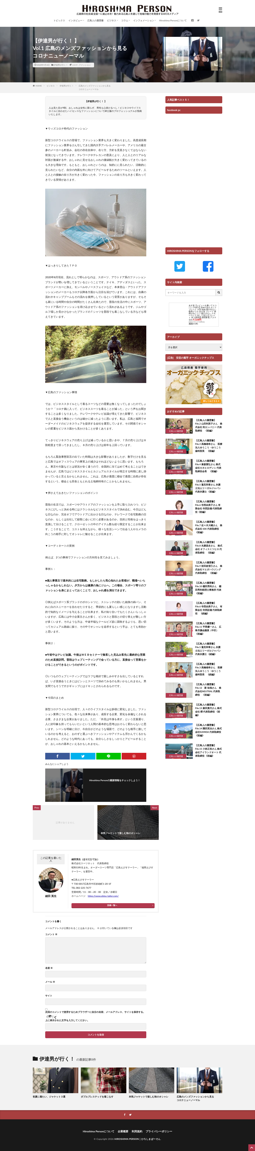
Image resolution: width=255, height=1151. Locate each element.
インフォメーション (143, 20)
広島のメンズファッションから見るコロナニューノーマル (195, 1098)
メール (50, 982)
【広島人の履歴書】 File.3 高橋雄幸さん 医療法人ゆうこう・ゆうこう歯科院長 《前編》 (208, 445)
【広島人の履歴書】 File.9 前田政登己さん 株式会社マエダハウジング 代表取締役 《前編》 (208, 567)
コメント (51, 934)
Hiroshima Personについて (173, 20)
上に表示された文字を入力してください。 (67, 1020)
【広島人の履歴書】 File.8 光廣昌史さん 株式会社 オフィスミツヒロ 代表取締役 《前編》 (208, 547)
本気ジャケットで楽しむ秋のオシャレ (148, 1096)
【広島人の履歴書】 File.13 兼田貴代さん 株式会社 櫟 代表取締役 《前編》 (208, 709)
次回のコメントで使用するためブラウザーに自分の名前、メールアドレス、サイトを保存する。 (95, 1012)
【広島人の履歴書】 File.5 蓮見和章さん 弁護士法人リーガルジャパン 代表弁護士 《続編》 (208, 649)
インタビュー (75, 20)
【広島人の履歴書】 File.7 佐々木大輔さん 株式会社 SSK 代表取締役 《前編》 (208, 527)
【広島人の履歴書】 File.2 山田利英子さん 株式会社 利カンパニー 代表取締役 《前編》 (208, 425)
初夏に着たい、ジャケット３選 (49, 1096)
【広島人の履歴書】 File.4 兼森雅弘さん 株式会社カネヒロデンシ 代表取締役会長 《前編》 (208, 466)
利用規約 (137, 1131)
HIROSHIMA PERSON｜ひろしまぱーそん (137, 1139)
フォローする (116, 784)
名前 (49, 968)
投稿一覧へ (112, 905)
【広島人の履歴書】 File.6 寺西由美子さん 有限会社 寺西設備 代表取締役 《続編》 (208, 608)
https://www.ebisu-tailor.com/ (103, 895)
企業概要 (123, 1131)
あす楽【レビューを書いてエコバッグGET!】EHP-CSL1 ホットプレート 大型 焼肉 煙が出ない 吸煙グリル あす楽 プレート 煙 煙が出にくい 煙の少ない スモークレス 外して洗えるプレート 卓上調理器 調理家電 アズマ (203, 311)
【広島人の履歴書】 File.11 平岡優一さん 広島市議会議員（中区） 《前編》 (208, 628)
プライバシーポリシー (159, 1131)
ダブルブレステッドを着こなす (97, 1096)
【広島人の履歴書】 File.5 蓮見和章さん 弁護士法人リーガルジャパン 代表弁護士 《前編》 (208, 486)
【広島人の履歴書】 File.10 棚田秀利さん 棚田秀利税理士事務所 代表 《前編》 (208, 588)
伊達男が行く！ (61, 65)
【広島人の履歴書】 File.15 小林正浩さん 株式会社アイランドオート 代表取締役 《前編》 (208, 750)
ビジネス (111, 20)
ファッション (85, 65)
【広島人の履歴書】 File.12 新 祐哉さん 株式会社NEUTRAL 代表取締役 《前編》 (208, 689)
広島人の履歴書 (95, 20)
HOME (39, 85)
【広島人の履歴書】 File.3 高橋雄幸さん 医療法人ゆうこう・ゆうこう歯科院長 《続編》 (208, 669)
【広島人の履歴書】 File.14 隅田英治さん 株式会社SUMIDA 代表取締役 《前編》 (208, 730)
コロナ (75, 65)
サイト (48, 995)
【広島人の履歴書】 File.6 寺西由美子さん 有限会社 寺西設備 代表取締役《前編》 (208, 506)
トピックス (59, 20)
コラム (124, 20)
